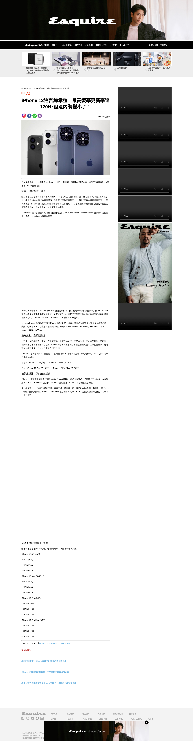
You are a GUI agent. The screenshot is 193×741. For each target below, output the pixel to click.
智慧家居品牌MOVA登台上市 (98, 69)
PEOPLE (70, 719)
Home (23, 88)
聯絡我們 (70, 714)
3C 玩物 (29, 88)
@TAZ (42, 643)
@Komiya (65, 643)
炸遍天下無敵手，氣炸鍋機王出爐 (159, 69)
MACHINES (87, 719)
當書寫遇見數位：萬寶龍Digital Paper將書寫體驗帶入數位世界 (37, 70)
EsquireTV (124, 45)
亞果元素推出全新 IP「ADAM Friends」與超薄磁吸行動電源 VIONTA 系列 (67, 70)
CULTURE (119, 719)
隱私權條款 (118, 714)
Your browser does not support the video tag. (145, 100)
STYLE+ (47, 45)
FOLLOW (163, 45)
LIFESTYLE (103, 719)
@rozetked (52, 643)
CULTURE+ (89, 45)
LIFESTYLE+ (78, 45)
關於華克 (132, 714)
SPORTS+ (114, 45)
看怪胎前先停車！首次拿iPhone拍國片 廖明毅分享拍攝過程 (48, 683)
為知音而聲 (122, 68)
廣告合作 (86, 714)
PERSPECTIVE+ (102, 45)
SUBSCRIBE (153, 45)
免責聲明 (101, 714)
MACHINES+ (67, 45)
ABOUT (54, 714)
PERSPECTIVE (136, 719)
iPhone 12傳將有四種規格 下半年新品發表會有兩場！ (46, 672)
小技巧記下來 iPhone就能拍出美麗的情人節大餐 (43, 661)
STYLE (53, 719)
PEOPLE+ (56, 45)
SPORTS (150, 719)
